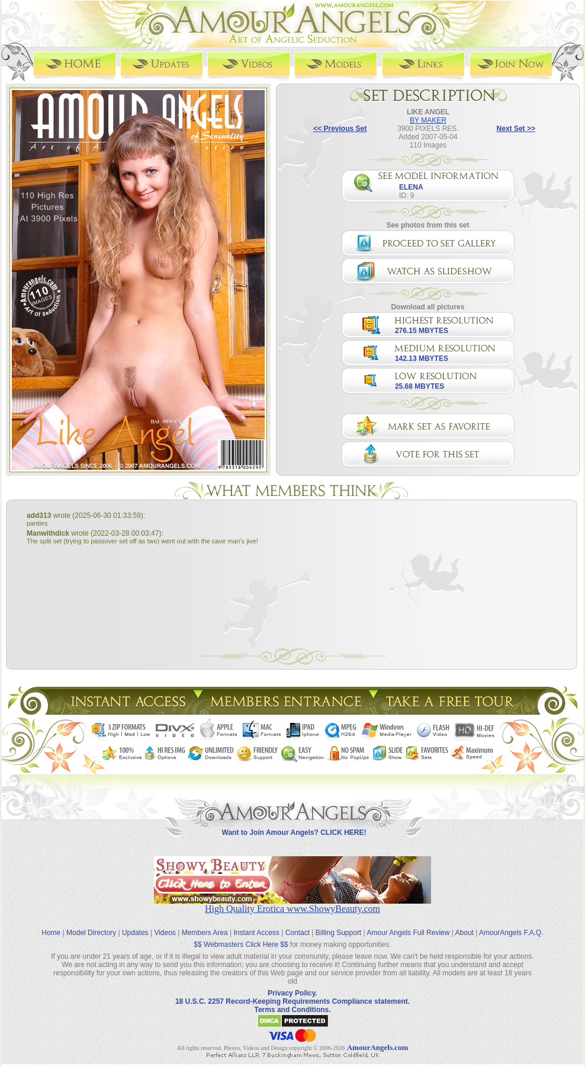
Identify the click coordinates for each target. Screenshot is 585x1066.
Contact (297, 933)
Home (50, 933)
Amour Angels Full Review (408, 933)
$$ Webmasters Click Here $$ (241, 944)
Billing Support (338, 933)
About (464, 933)
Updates (135, 933)
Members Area (205, 933)
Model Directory (91, 933)
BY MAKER (428, 120)
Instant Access (256, 933)
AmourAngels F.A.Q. (511, 933)
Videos (164, 933)
